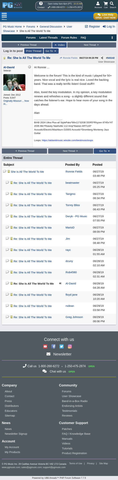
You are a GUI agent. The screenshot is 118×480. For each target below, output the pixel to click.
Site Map (103, 463)
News (8, 428)
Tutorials (67, 448)
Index (59, 44)
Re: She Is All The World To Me (28, 57)
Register (92, 26)
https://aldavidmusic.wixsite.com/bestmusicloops (67, 140)
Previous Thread (27, 45)
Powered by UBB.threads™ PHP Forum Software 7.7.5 (59, 478)
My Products (12, 452)
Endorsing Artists (72, 405)
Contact (9, 396)
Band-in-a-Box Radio (74, 401)
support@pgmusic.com (54, 467)
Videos (66, 443)
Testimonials (69, 410)
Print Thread (33, 51)
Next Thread (91, 45)
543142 (111, 58)
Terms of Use (75, 463)
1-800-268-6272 (57, 7)
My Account (12, 447)
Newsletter (62, 354)
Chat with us (58, 371)
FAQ (83, 37)
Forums (30, 26)
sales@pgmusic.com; (32, 467)
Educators (11, 410)
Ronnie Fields (69, 58)
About (8, 391)
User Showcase (71, 396)
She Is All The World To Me (27, 171)
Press (8, 401)
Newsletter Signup (16, 433)
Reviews (67, 415)
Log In (108, 26)
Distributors (12, 405)
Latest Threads (48, 37)
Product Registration (74, 453)
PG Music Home (12, 26)
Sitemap (10, 415)
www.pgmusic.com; (11, 467)
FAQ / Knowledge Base (76, 433)
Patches (67, 428)
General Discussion (51, 26)
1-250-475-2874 (74, 7)
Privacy (90, 463)
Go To (51, 51)
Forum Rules (69, 37)
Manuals (67, 438)
